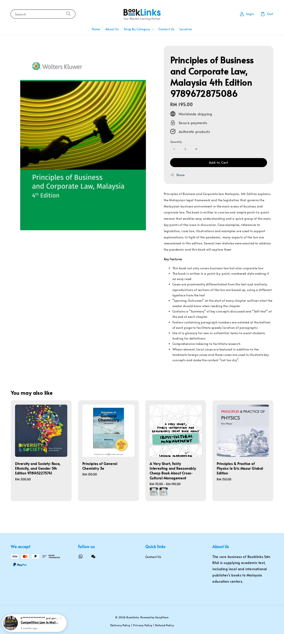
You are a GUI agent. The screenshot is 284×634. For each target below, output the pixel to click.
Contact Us (166, 29)
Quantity (176, 142)
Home (96, 29)
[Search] (68, 14)
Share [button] (177, 175)
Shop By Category (137, 29)
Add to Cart (218, 162)
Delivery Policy (120, 625)
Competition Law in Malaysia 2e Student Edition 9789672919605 (39, 622)
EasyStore (162, 617)
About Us (112, 29)
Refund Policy (164, 625)
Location (186, 29)
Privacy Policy (142, 625)
